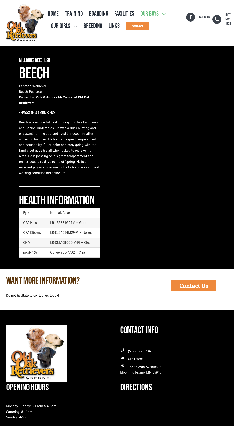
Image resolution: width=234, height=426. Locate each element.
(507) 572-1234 (139, 351)
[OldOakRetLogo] (24, 5)
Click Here (135, 359)
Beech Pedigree (30, 92)
